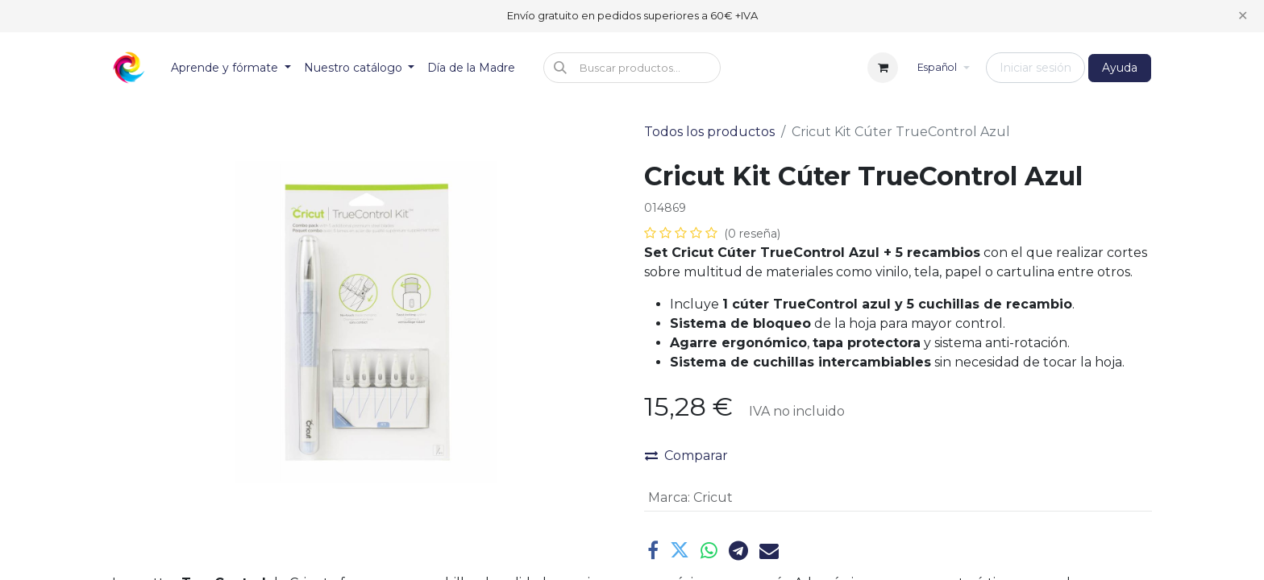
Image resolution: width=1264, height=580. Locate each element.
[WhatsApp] (709, 550)
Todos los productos (709, 131)
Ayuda (1119, 67)
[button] (632, 67)
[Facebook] (653, 550)
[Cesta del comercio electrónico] (882, 67)
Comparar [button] (686, 455)
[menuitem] (230, 68)
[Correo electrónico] (769, 550)
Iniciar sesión (1035, 67)
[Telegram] (738, 550)
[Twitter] (679, 550)
